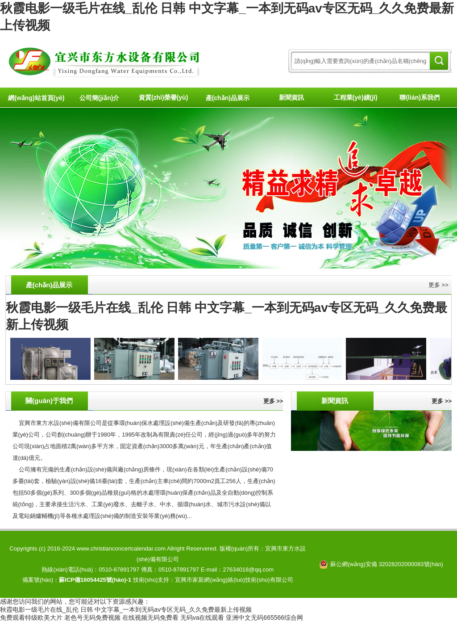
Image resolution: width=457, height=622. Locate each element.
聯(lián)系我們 (419, 97)
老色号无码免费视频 (92, 617)
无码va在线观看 (202, 617)
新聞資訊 (291, 97)
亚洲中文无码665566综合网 (264, 617)
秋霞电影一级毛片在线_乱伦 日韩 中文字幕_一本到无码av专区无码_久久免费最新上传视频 (126, 609)
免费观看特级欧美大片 (31, 617)
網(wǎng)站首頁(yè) (36, 97)
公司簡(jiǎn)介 (99, 97)
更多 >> (438, 285)
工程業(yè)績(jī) (356, 97)
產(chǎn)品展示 (227, 97)
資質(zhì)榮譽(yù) (163, 97)
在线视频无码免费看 (150, 617)
